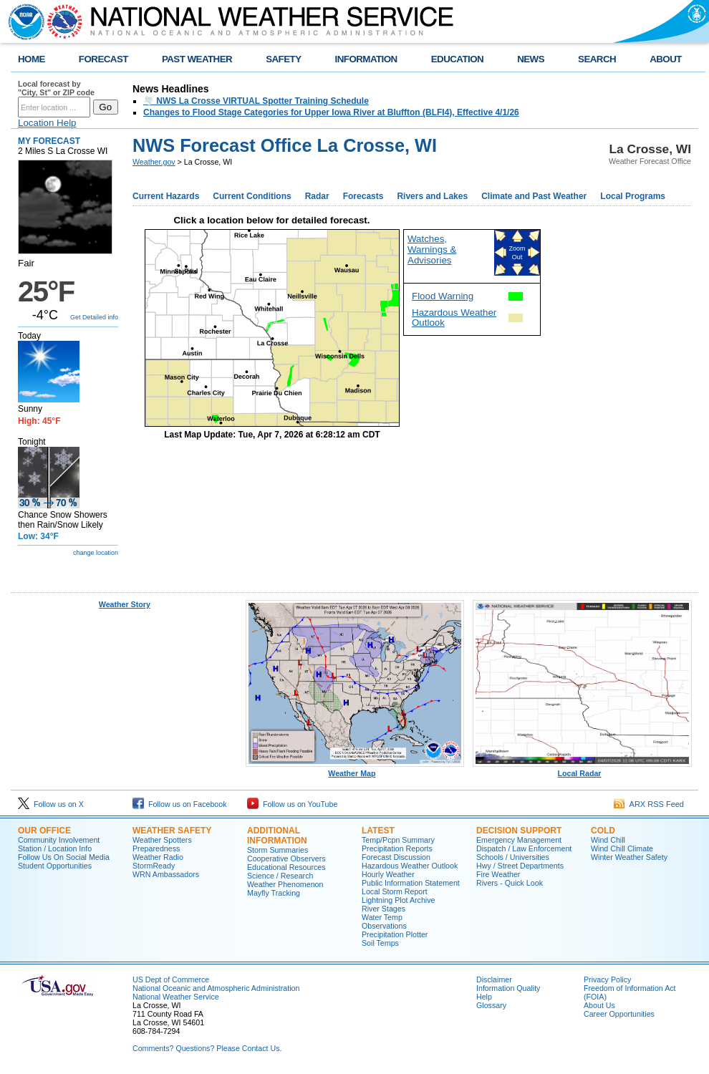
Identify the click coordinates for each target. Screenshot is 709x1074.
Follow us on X (51, 804)
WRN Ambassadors (165, 874)
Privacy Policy (607, 979)
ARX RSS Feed (649, 804)
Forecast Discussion (396, 857)
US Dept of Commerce (170, 979)
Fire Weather (498, 874)
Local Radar (582, 770)
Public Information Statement (411, 883)
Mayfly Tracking (273, 893)
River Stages (383, 908)
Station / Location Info (55, 848)
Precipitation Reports (397, 848)
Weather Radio (157, 857)
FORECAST (103, 59)
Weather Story (124, 604)
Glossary (491, 1005)
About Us (599, 1005)
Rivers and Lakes (432, 196)
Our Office (44, 831)
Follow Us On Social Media (64, 857)
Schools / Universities (512, 857)
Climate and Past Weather (534, 196)
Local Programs (632, 196)
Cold (603, 831)
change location (95, 552)
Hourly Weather (388, 874)
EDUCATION (457, 59)
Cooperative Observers (286, 858)
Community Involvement (59, 840)
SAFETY (283, 59)
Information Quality (508, 988)
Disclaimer (494, 979)
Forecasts (363, 196)
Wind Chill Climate (622, 848)
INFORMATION (366, 59)
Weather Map (355, 770)
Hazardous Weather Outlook (454, 317)
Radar (317, 196)
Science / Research (280, 875)
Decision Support (518, 831)
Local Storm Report (395, 891)
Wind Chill (608, 840)
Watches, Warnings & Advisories (431, 249)
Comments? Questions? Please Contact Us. (206, 1048)
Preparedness (156, 848)
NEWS (530, 59)
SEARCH (597, 59)
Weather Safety (171, 831)
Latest (378, 831)
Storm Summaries (277, 850)
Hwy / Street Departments (520, 865)
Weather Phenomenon (285, 884)
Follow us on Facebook (179, 804)
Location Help (47, 122)
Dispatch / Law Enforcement (523, 848)
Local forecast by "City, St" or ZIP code (56, 88)
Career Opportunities (619, 1014)
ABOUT (666, 59)
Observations (384, 925)
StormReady (153, 865)
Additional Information (277, 836)
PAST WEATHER (197, 59)
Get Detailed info (94, 317)
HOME (31, 59)
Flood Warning (442, 296)
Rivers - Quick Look (509, 883)
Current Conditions (252, 196)
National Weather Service (175, 996)
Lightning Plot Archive (398, 900)
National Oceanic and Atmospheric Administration (215, 988)
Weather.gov (153, 162)
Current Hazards (165, 196)
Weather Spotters (162, 840)
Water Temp (382, 917)
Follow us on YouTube (292, 804)
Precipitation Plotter (395, 934)
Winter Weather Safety (629, 857)
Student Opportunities (55, 865)
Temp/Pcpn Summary (398, 840)
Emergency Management (518, 840)
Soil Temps (380, 943)
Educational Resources (286, 867)
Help (484, 996)
